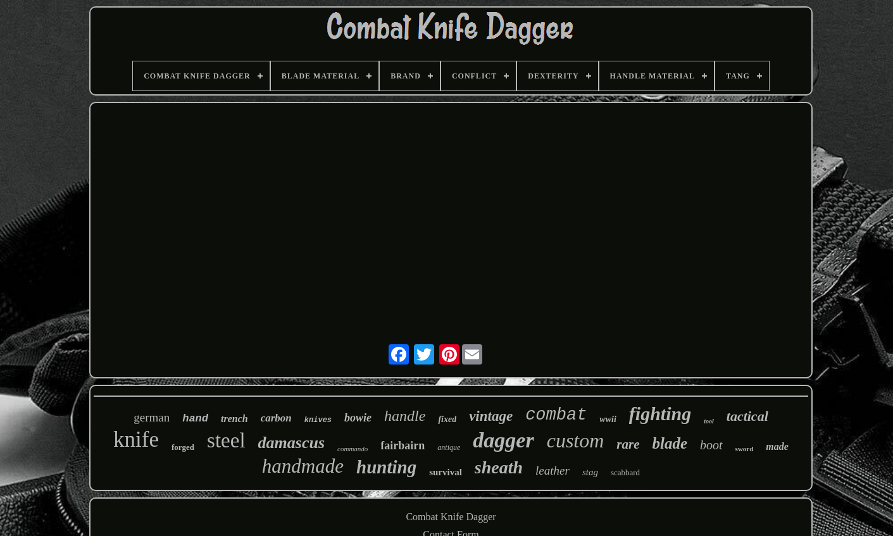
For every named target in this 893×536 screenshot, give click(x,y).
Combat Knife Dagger (451, 516)
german (152, 417)
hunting (386, 467)
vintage (491, 416)
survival (445, 472)
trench (234, 418)
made (777, 446)
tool (709, 421)
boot (711, 445)
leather (552, 470)
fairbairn (402, 445)
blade (670, 443)
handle (404, 416)
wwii (607, 419)
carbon (276, 418)
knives (318, 420)
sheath (499, 467)
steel (226, 440)
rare (627, 444)
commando (352, 448)
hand (195, 419)
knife (136, 439)
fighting (660, 413)
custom (575, 440)
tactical (747, 416)
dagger (503, 440)
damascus (291, 442)
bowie (358, 417)
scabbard (625, 472)
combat (556, 415)
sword (744, 448)
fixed (447, 419)
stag (590, 472)
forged (183, 447)
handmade (303, 466)
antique (448, 447)
